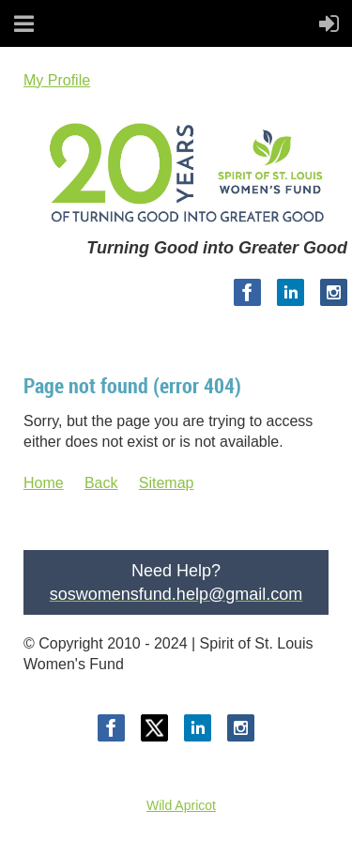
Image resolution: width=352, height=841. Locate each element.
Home (43, 483)
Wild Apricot (181, 805)
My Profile (56, 80)
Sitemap (166, 483)
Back (101, 483)
